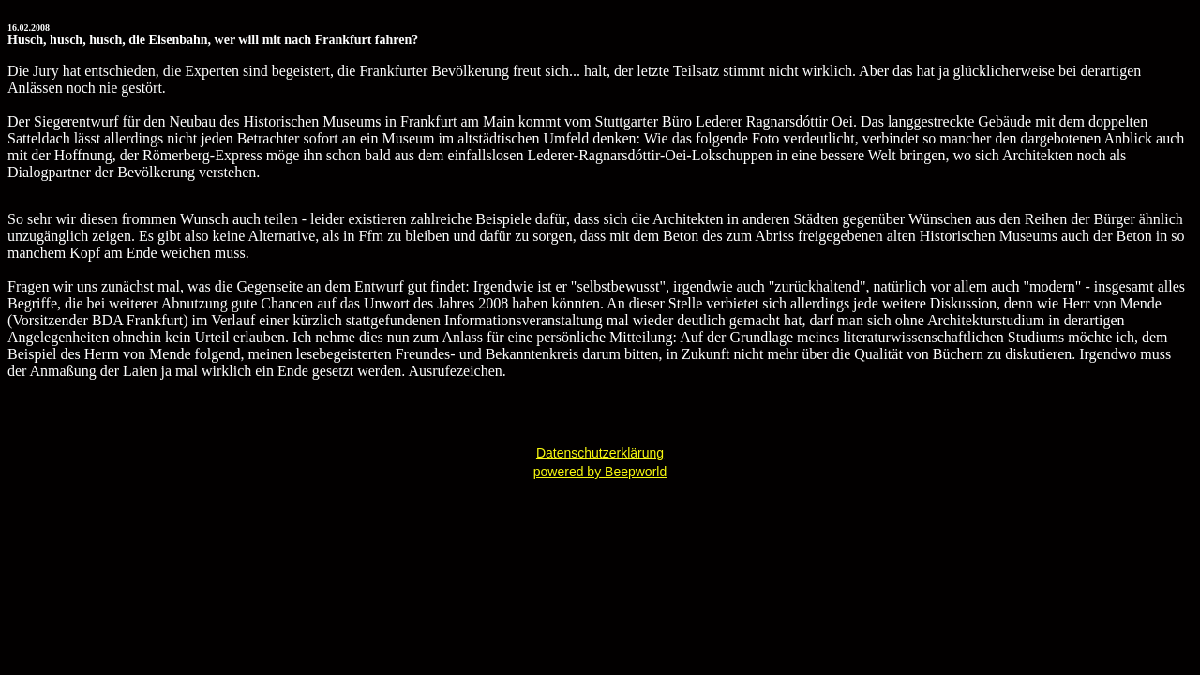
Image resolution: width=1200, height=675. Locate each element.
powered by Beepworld (600, 471)
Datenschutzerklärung (600, 452)
